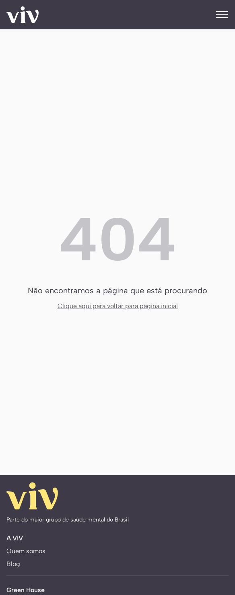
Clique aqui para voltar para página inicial (118, 306)
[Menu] (222, 14)
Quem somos (25, 551)
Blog (13, 564)
